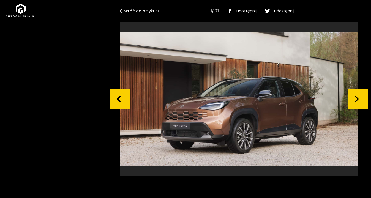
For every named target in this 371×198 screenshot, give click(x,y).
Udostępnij (241, 11)
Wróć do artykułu (139, 11)
